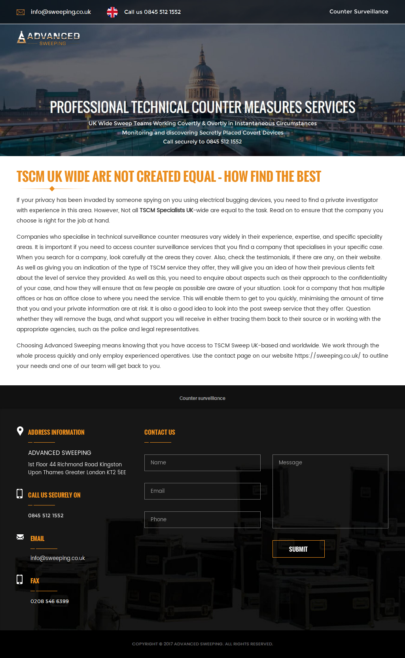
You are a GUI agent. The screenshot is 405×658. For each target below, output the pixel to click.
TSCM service (168, 267)
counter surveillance (161, 247)
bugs (104, 319)
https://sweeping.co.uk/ (328, 355)
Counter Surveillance (358, 11)
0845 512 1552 (46, 515)
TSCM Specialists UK (166, 210)
